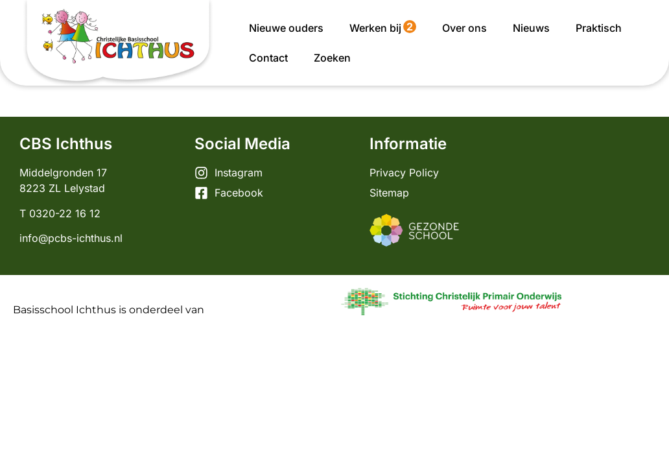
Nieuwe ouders (286, 27)
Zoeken (332, 57)
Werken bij (382, 27)
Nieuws (531, 27)
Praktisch (599, 27)
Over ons (464, 27)
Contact (268, 57)
